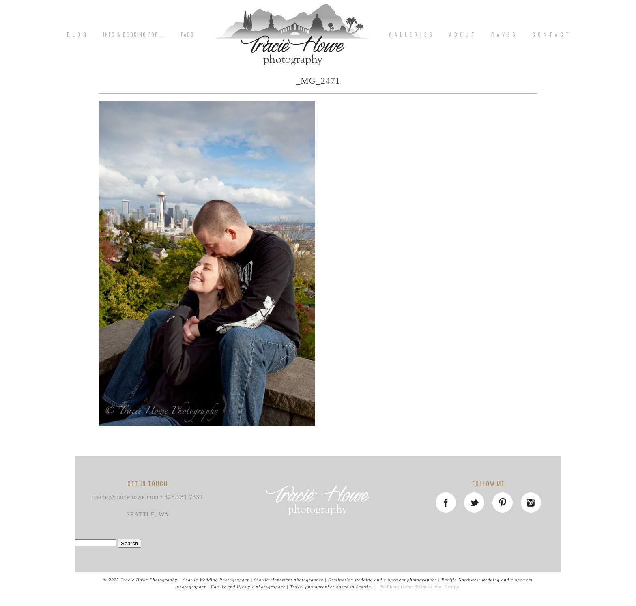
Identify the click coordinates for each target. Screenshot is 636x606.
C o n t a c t (550, 34)
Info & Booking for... (134, 34)
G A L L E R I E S (411, 34)
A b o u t (462, 34)
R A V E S (503, 34)
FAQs (187, 34)
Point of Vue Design (437, 586)
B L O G (77, 34)
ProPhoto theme (397, 586)
